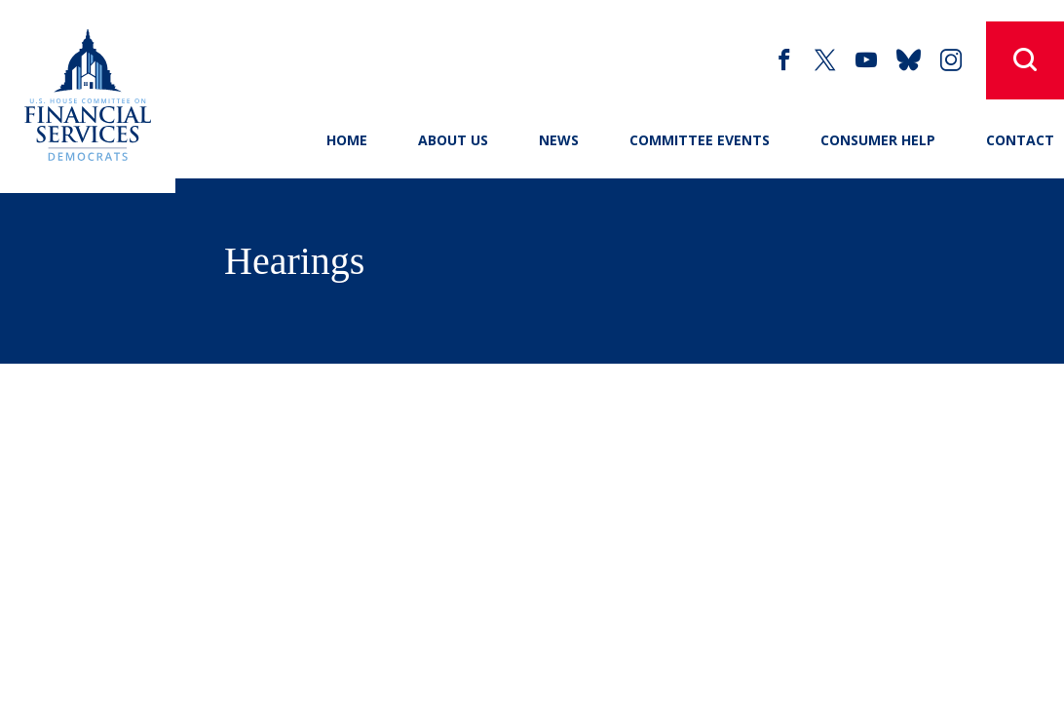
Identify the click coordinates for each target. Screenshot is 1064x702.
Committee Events (699, 140)
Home (346, 140)
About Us (453, 140)
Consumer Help (877, 140)
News (559, 140)
